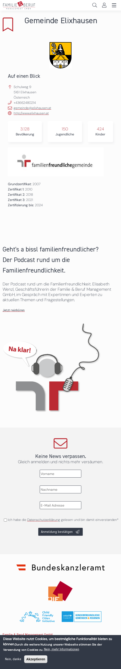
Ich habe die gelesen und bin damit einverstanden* (63, 520)
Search (94, 5)
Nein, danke (13, 660)
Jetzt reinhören (14, 310)
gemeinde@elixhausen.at (32, 108)
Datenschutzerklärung (43, 520)
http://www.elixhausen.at (31, 113)
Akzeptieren (35, 660)
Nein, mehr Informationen (61, 650)
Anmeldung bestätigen (57, 532)
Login (104, 5)
